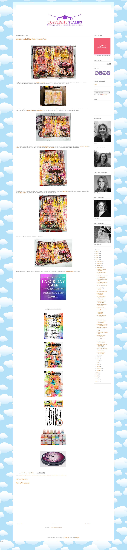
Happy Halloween (100, 338)
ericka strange (22, 475)
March (98, 366)
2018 (96, 379)
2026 (96, 251)
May (98, 362)
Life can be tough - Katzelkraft (100, 336)
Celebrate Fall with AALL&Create (100, 352)
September (99, 267)
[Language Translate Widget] (102, 92)
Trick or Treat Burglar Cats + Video (101, 321)
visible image (64, 475)
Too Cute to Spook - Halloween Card (101, 341)
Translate (103, 94)
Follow (95, 84)
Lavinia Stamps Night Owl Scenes (101, 305)
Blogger (77, 537)
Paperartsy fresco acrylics (45, 475)
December (99, 261)
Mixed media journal (33, 475)
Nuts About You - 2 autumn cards (100, 301)
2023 (96, 257)
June (98, 360)
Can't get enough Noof (101, 291)
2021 (96, 372)
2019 (96, 377)
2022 (96, 259)
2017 (96, 381)
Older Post (87, 524)
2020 (96, 375)
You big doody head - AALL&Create (101, 316)
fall (27, 475)
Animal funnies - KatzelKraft (100, 294)
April (98, 364)
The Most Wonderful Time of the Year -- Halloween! (101, 298)
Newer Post (19, 524)
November (99, 263)
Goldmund (66, 537)
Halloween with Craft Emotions (101, 270)
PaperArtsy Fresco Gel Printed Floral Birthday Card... (101, 345)
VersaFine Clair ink (55, 475)
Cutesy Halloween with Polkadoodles (101, 283)
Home (53, 524)
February (99, 368)
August (98, 355)
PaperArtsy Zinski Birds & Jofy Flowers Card (101, 325)
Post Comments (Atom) (56, 527)
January (99, 370)
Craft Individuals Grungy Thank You (101, 308)
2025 (96, 253)
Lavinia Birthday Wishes (100, 288)
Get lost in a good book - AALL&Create (101, 276)
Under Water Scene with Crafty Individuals (101, 312)
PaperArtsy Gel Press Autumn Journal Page (101, 329)
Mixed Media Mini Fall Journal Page (101, 349)
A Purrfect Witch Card (101, 285)
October (99, 265)
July (98, 358)
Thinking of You (100, 319)
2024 (96, 255)
